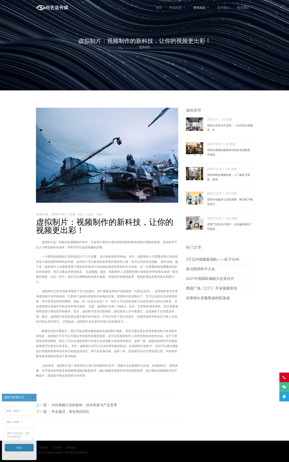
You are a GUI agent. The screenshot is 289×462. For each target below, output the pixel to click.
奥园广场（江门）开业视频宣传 (211, 288)
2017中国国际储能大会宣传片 (210, 279)
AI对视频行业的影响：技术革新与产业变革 (84, 405)
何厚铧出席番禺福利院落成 (208, 298)
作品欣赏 (175, 7)
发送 (19, 447)
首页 (159, 7)
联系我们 (243, 7)
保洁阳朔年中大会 (200, 269)
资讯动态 (199, 7)
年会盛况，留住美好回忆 (71, 412)
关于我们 (223, 7)
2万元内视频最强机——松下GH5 (212, 259)
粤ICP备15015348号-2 (76, 452)
